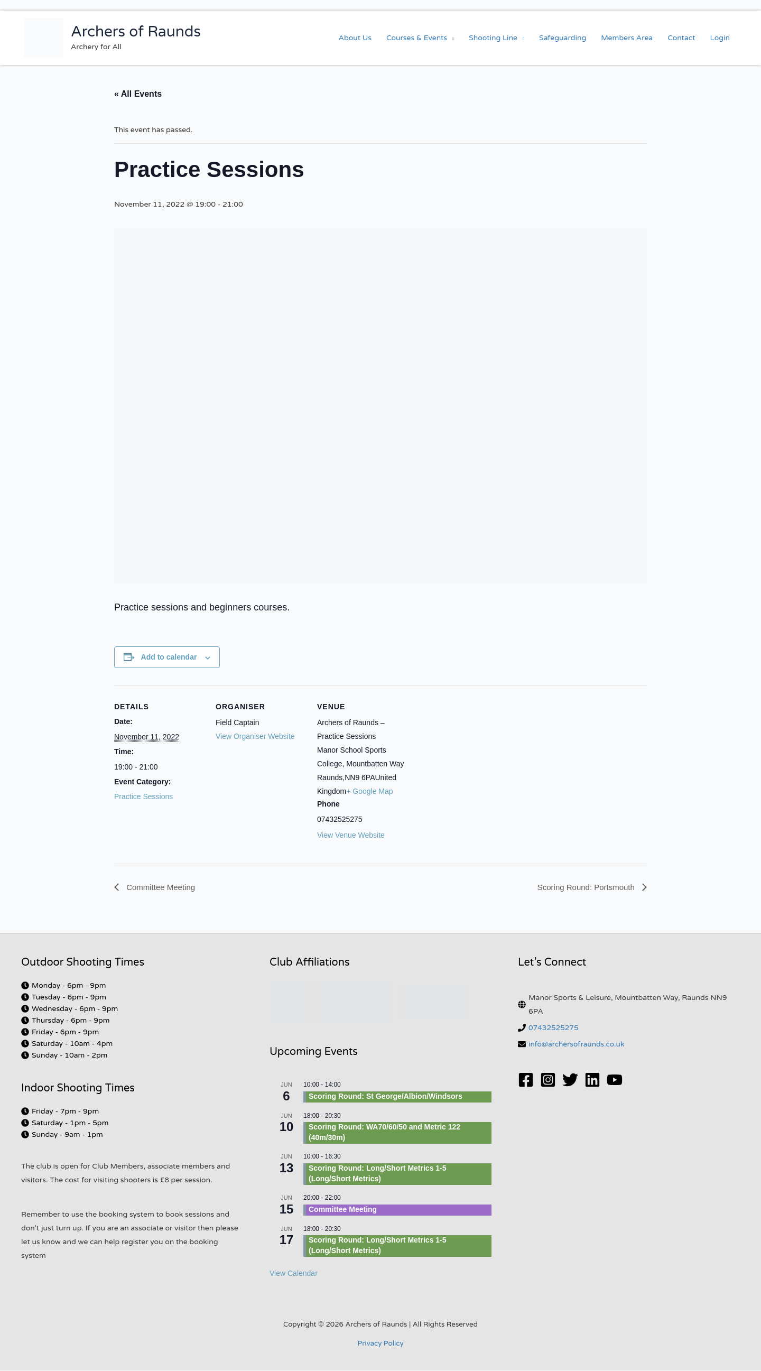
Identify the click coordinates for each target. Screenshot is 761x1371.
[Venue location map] (474, 757)
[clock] (63, 985)
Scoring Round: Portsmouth (584, 887)
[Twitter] (570, 1080)
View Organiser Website (255, 736)
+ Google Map (369, 791)
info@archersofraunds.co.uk (577, 1044)
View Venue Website (351, 835)
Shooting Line (493, 37)
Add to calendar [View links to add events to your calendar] (169, 657)
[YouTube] (615, 1080)
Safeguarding (562, 37)
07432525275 (554, 1028)
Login (720, 37)
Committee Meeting (162, 887)
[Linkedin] (592, 1080)
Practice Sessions (143, 796)
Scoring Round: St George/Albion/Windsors (385, 1096)
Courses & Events (416, 37)
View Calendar (294, 1274)
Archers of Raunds (136, 32)
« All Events (138, 93)
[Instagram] (548, 1080)
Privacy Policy (380, 1344)
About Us (355, 37)
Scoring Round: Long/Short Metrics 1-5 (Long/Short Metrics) (378, 1173)
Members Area (627, 37)
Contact (681, 37)
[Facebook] (526, 1080)
